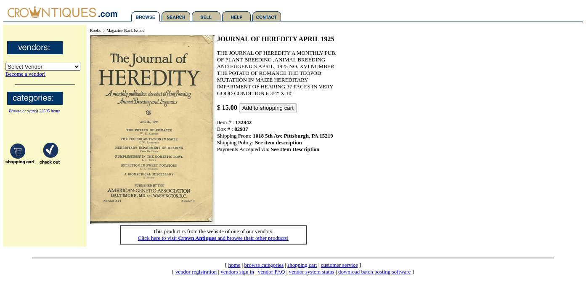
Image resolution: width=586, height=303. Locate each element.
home (234, 265)
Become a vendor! (25, 74)
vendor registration (196, 271)
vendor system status (311, 271)
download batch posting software (374, 271)
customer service (339, 265)
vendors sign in (237, 271)
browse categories (264, 265)
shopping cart (302, 265)
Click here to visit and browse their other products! (213, 238)
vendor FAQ (271, 271)
